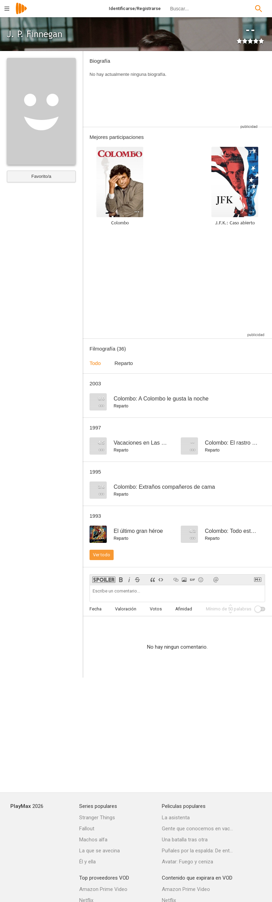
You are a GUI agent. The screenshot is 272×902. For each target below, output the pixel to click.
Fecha (96, 608)
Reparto (124, 363)
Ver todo (101, 554)
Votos (156, 608)
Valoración (125, 608)
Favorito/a (41, 176)
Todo (95, 363)
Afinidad (183, 608)
